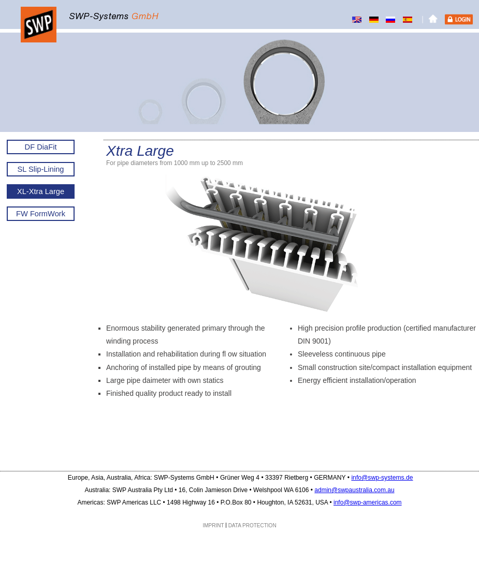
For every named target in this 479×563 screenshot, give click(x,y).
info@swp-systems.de (382, 477)
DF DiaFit (41, 147)
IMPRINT (213, 525)
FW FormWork (40, 214)
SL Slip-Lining (41, 169)
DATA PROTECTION (252, 525)
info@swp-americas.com (367, 502)
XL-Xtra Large (40, 191)
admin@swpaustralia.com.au (354, 490)
